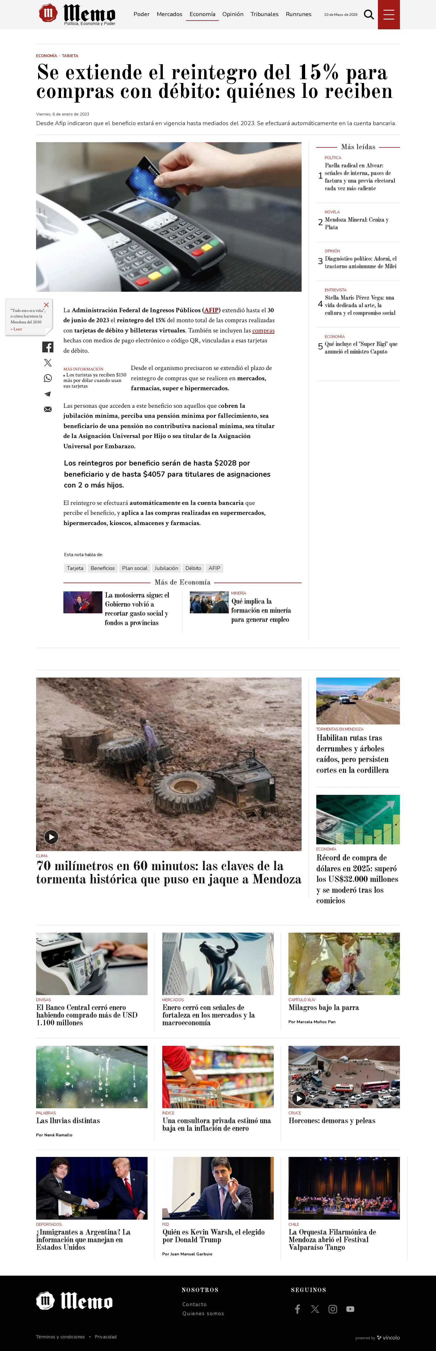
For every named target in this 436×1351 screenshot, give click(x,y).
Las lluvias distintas (68, 1121)
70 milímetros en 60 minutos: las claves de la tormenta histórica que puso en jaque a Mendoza (168, 873)
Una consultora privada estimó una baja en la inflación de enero (216, 1125)
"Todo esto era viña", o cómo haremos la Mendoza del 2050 (28, 316)
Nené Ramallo (58, 1135)
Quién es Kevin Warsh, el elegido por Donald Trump (213, 1236)
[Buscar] (369, 15)
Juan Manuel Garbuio (191, 1254)
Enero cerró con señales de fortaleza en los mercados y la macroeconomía (208, 1015)
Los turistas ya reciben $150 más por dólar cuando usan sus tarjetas (94, 380)
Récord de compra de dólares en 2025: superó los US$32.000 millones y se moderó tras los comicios (357, 879)
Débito (193, 568)
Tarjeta (75, 568)
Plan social (135, 568)
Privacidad (106, 1337)
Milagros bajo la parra (323, 1008)
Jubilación (166, 568)
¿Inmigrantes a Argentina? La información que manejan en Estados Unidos (83, 1240)
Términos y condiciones (60, 1337)
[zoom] (169, 217)
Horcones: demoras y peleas (331, 1121)
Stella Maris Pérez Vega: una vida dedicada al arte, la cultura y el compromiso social (360, 305)
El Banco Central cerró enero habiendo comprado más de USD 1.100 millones (86, 1015)
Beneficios (103, 568)
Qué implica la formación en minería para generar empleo (261, 611)
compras (263, 330)
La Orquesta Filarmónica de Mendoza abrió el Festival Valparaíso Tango (332, 1240)
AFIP (211, 310)
